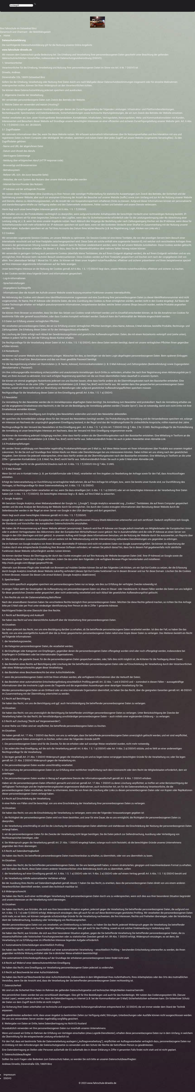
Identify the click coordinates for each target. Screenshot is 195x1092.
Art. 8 (123, 778)
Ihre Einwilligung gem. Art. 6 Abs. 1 (77, 427)
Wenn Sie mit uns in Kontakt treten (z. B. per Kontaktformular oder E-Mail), (41, 473)
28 (31, 125)
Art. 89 (108, 936)
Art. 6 (80, 748)
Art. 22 (102, 682)
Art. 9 (115, 748)
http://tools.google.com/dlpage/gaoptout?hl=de (27, 563)
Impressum (10, 1074)
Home (7, 35)
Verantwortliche (13, 63)
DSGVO (7, 1078)
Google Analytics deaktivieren (79, 574)
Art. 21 (26, 757)
